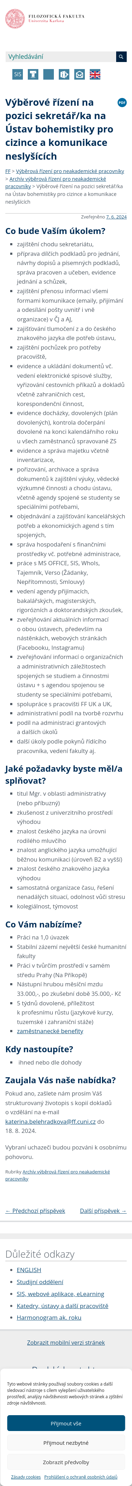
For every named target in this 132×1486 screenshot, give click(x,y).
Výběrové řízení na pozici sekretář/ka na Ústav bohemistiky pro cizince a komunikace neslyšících (64, 194)
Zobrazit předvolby (66, 1462)
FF (8, 171)
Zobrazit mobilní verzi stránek (66, 1342)
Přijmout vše (66, 1423)
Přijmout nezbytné (65, 1442)
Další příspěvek (103, 1211)
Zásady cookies (25, 1477)
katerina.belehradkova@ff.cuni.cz (50, 1121)
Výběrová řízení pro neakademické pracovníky (70, 171)
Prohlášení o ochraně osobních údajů (81, 1477)
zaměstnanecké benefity (50, 1031)
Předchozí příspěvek (35, 1211)
